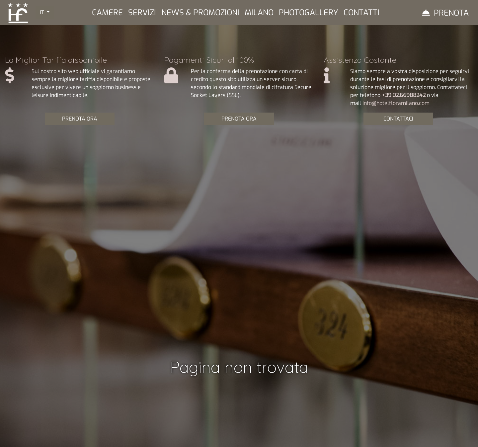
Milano (259, 12)
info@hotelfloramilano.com (396, 103)
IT (42, 12)
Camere (107, 12)
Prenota (451, 13)
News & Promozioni (200, 12)
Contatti (361, 12)
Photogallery (308, 12)
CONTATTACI (398, 118)
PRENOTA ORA (79, 118)
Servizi (142, 12)
